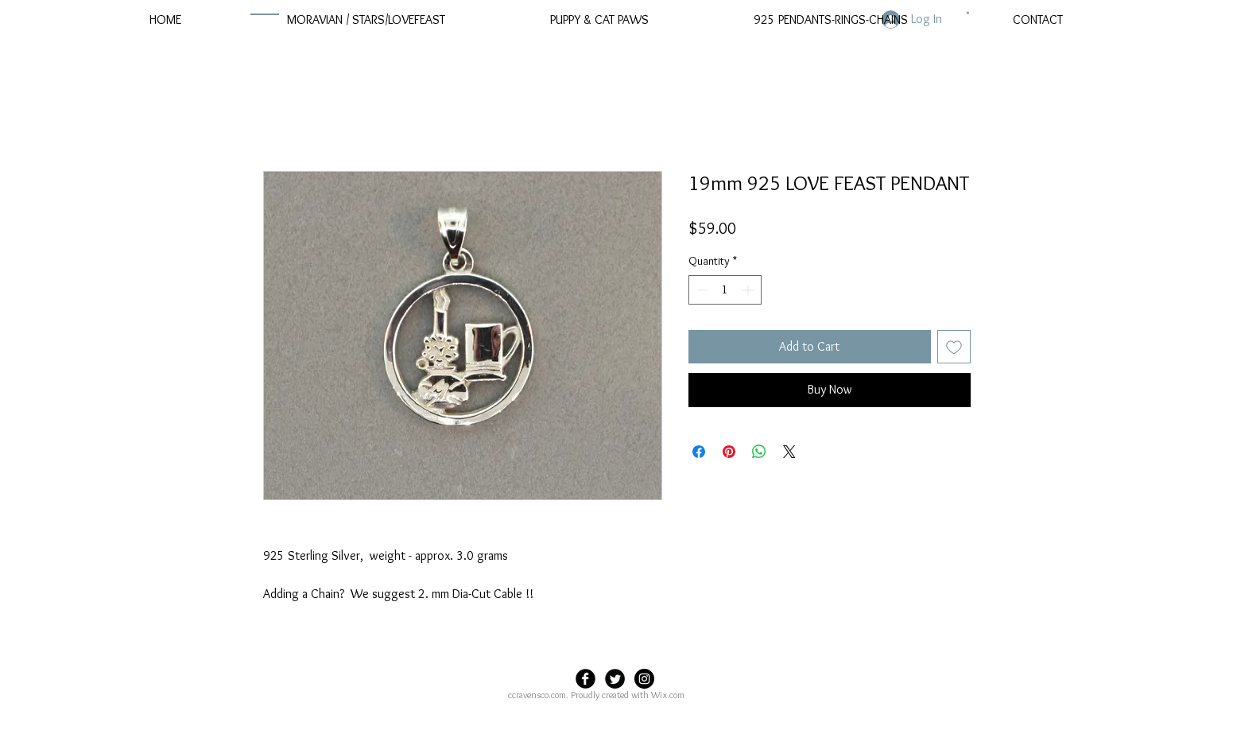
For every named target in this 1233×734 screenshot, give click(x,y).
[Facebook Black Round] (585, 679)
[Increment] (749, 290)
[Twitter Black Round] (615, 679)
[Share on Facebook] (698, 451)
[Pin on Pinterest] (729, 451)
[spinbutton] (725, 290)
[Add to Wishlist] (954, 346)
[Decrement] (701, 290)
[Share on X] (789, 451)
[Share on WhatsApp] (759, 451)
